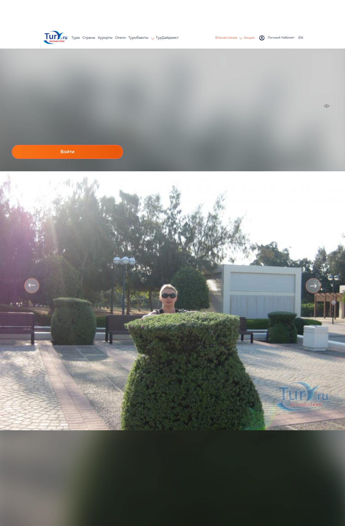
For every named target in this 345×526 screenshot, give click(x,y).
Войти (67, 151)
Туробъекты (138, 38)
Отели (120, 38)
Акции (249, 38)
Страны (88, 38)
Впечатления (226, 38)
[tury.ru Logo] (55, 37)
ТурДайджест (167, 38)
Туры (75, 38)
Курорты (105, 38)
